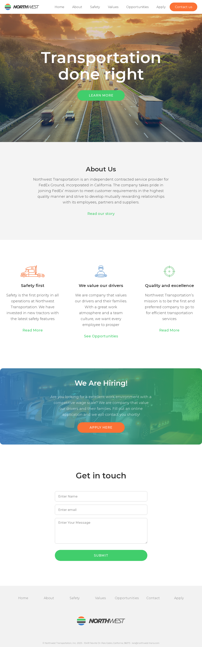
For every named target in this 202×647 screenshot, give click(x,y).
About (77, 7)
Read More (32, 330)
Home (59, 7)
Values (113, 7)
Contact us (183, 7)
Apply (161, 7)
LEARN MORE (101, 95)
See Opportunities (101, 336)
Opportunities (137, 7)
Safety (95, 7)
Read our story (101, 214)
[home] (19, 7)
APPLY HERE (101, 427)
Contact (153, 598)
